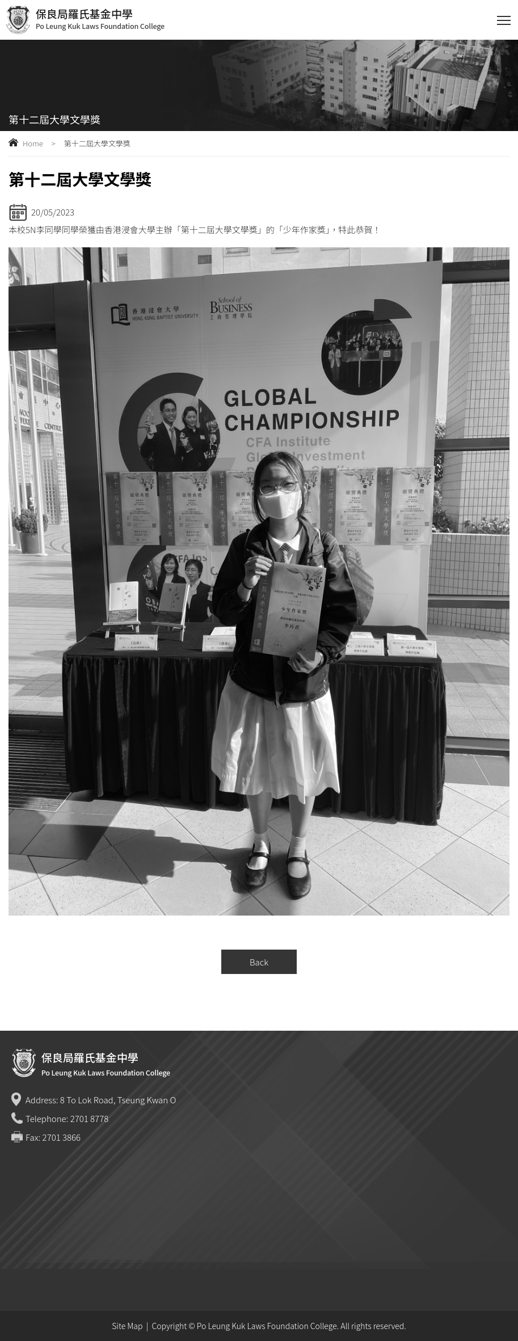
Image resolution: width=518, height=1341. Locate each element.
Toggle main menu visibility (504, 18)
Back (259, 962)
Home (33, 143)
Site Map (127, 1325)
